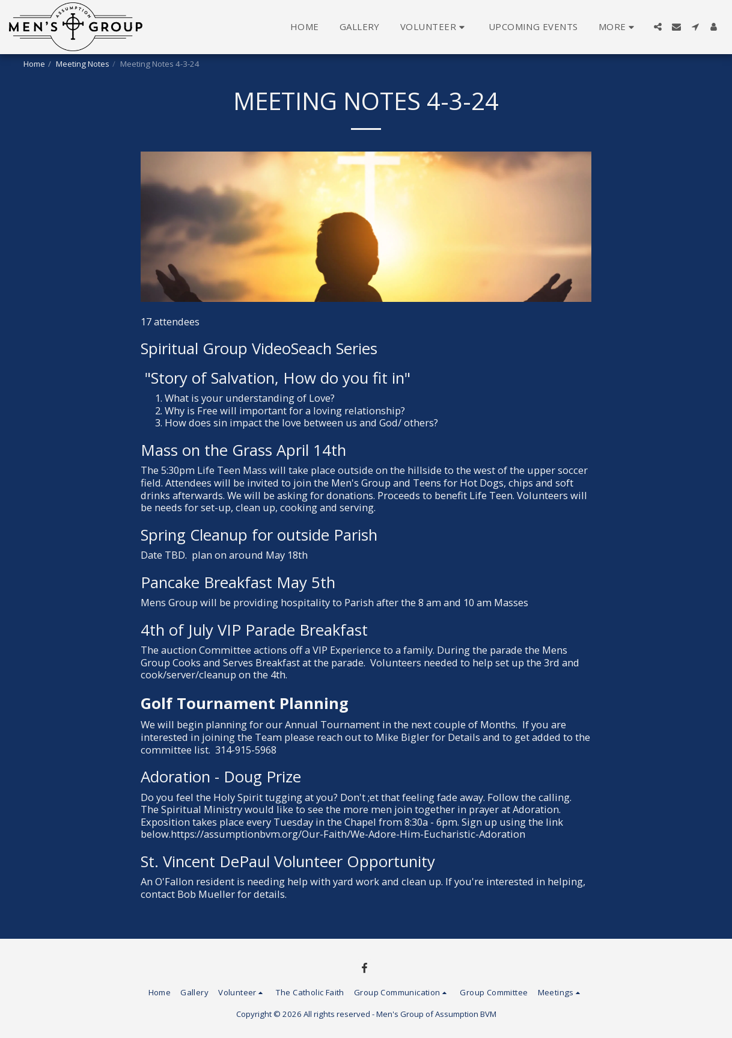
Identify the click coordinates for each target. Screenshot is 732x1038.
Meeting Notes (82, 63)
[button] (434, 26)
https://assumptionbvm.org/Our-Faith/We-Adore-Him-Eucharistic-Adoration (348, 834)
